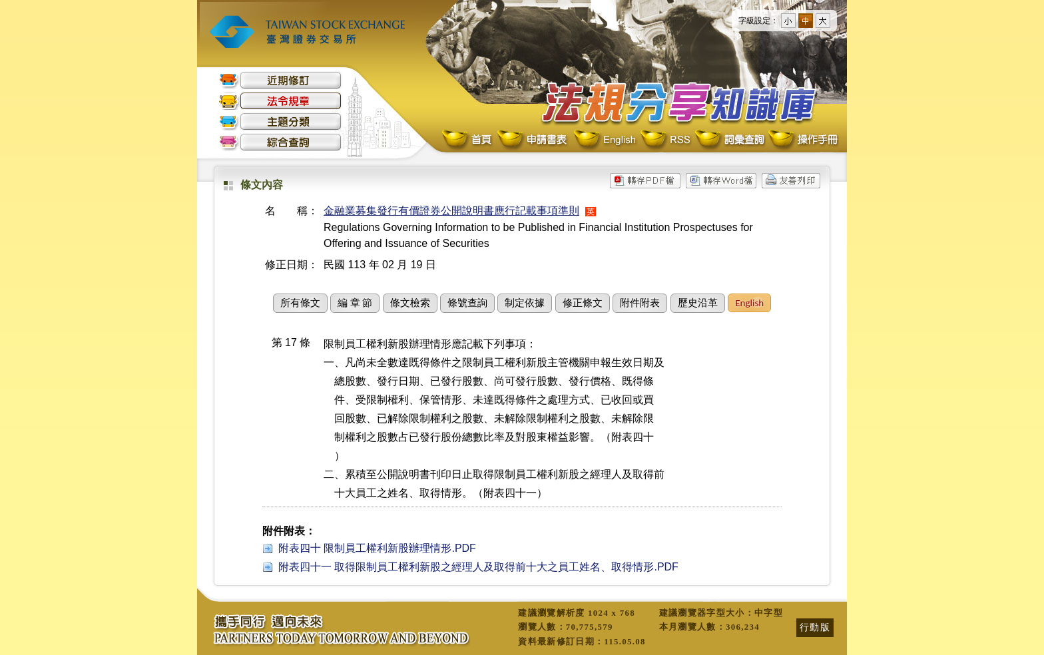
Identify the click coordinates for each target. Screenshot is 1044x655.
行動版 (815, 627)
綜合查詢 (280, 142)
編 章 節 (355, 303)
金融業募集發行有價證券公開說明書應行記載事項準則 (451, 210)
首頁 (468, 140)
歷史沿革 (698, 303)
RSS (665, 140)
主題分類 (280, 121)
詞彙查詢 (729, 140)
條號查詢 (467, 303)
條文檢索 (410, 303)
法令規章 (280, 101)
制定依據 (525, 303)
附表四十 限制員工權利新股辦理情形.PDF (377, 548)
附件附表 (640, 303)
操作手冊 (802, 140)
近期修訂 (280, 80)
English (604, 140)
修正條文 (583, 303)
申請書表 (533, 140)
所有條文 (300, 303)
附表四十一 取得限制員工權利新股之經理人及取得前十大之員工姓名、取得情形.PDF (478, 566)
